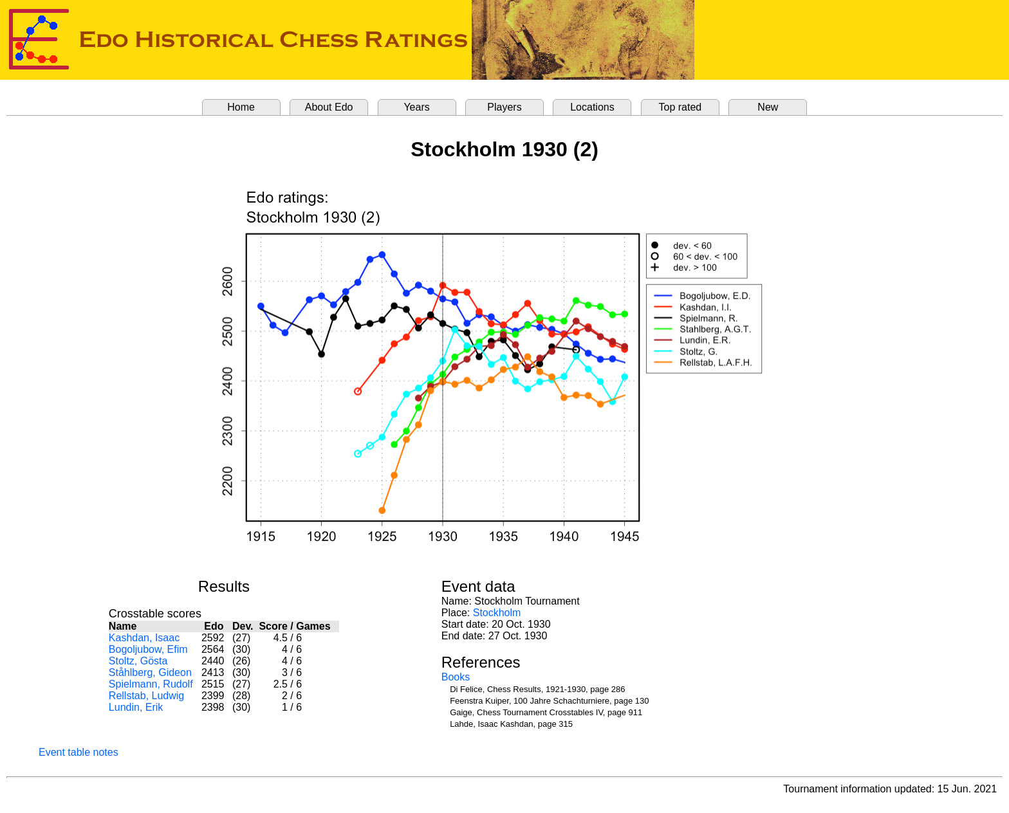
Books (455, 676)
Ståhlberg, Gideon (150, 672)
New (767, 107)
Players (504, 107)
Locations (592, 107)
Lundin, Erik (136, 707)
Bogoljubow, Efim (148, 649)
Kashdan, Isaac (144, 637)
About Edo (329, 107)
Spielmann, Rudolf (151, 684)
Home (241, 107)
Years (416, 107)
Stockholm (497, 612)
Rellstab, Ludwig (146, 695)
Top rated (680, 107)
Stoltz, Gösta (138, 660)
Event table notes (78, 752)
